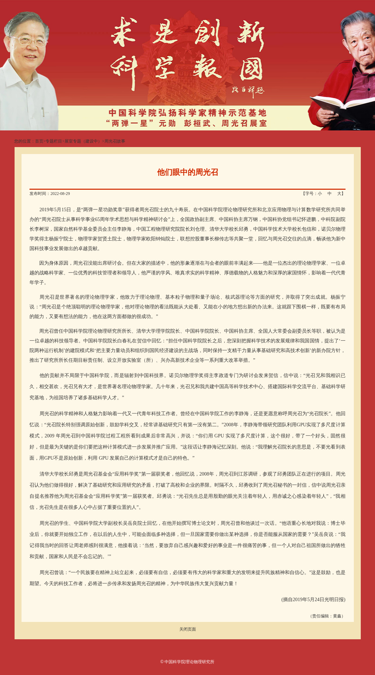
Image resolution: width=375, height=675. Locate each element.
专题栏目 (53, 141)
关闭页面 (187, 629)
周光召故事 (114, 141)
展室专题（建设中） (83, 141)
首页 (39, 141)
